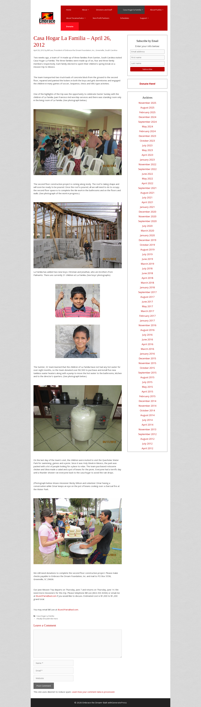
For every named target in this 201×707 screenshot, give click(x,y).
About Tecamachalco (76, 18)
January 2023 (147, 159)
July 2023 (147, 145)
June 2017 (147, 301)
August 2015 (147, 377)
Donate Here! (147, 83)
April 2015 (147, 391)
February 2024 (147, 131)
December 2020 (147, 211)
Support (145, 18)
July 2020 (147, 225)
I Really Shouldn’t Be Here (47, 618)
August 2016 (147, 330)
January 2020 (147, 235)
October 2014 (147, 410)
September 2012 (147, 434)
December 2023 (147, 136)
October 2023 (147, 140)
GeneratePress (119, 702)
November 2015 (147, 363)
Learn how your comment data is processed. (93, 691)
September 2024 (147, 121)
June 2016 (147, 339)
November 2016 (147, 325)
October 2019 (147, 244)
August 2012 (147, 438)
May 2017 (147, 306)
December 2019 (147, 240)
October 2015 (147, 367)
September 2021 (147, 188)
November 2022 (147, 164)
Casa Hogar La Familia (45, 616)
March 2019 (147, 263)
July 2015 (147, 382)
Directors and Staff (104, 9)
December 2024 (147, 117)
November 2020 (147, 216)
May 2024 (147, 126)
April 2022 (147, 183)
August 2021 (147, 192)
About (86, 10)
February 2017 (147, 315)
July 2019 (147, 254)
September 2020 (147, 221)
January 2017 (147, 320)
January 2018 (147, 287)
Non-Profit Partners (101, 18)
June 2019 (147, 259)
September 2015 (147, 372)
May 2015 (147, 386)
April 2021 (147, 202)
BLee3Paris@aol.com (46, 596)
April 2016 (147, 344)
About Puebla (157, 10)
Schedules (124, 18)
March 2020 (147, 230)
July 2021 (147, 197)
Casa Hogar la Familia (134, 10)
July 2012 (147, 443)
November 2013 (147, 429)
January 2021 (147, 207)
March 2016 (147, 349)
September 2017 (147, 292)
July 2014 (147, 419)
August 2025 (147, 107)
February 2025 (147, 112)
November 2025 (147, 102)
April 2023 (147, 154)
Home (68, 9)
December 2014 (147, 401)
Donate (69, 26)
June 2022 (147, 173)
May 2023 (147, 150)
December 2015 (147, 358)
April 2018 (147, 278)
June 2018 (147, 273)
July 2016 (147, 334)
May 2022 (147, 178)
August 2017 (147, 296)
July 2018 (147, 268)
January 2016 (147, 353)
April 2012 (147, 448)
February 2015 (147, 396)
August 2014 (147, 415)
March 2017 (147, 311)
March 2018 (147, 282)
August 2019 (147, 249)
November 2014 (147, 405)
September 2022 (147, 169)
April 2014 (147, 424)
